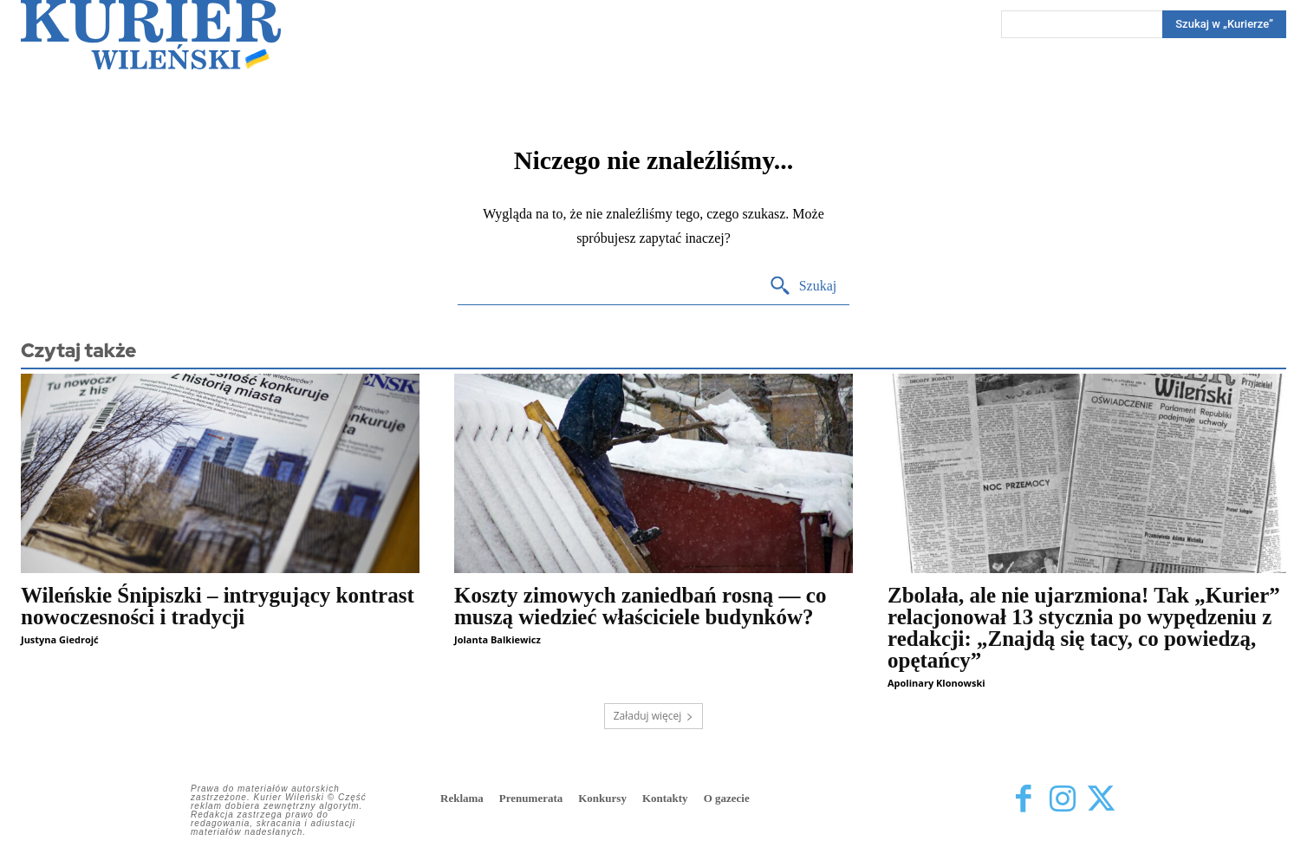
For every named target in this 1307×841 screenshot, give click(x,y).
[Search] (1224, 24)
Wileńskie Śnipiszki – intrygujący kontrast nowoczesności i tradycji (217, 606)
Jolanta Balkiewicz (497, 639)
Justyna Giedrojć (60, 639)
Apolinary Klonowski (936, 682)
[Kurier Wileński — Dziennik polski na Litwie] (151, 34)
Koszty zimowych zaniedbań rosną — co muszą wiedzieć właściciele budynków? (640, 606)
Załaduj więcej (654, 715)
